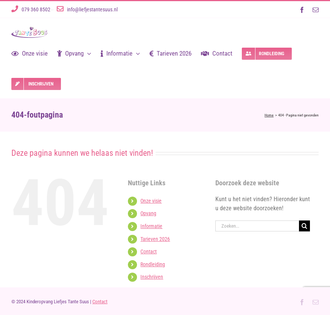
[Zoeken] (304, 225)
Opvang (148, 213)
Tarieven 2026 (155, 239)
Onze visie (151, 201)
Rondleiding (152, 264)
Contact (148, 251)
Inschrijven (151, 277)
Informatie (151, 226)
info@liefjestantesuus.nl (92, 9)
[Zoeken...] (257, 225)
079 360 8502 (36, 9)
